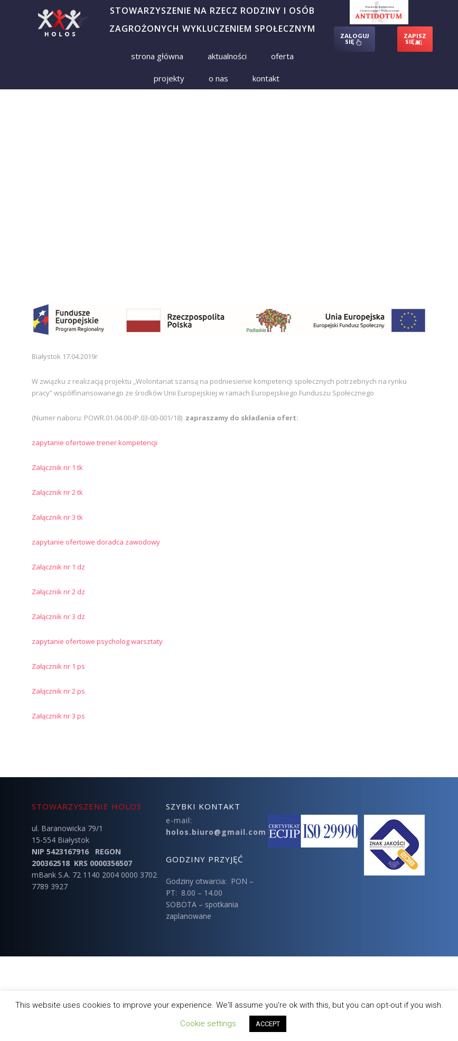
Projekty (169, 78)
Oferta (282, 56)
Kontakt (266, 78)
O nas (218, 78)
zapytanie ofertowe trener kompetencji (94, 442)
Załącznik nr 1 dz (58, 567)
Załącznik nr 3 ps (58, 716)
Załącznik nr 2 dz (58, 591)
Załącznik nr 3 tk (57, 517)
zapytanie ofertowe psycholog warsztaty (97, 641)
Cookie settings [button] (208, 1023)
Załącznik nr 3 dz (58, 616)
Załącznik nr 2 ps (58, 691)
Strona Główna (157, 56)
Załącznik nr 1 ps (58, 666)
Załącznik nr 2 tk (57, 492)
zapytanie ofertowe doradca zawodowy (96, 542)
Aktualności (227, 56)
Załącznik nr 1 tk (57, 467)
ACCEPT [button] (268, 1024)
